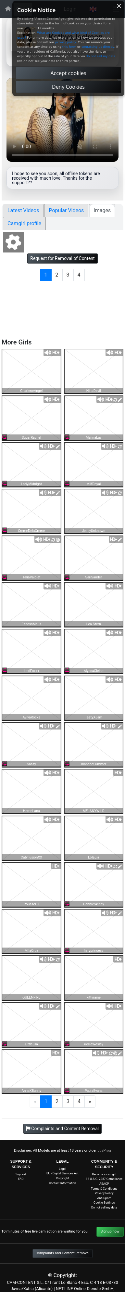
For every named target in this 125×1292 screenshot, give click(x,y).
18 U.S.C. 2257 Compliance (104, 1179)
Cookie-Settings (104, 1202)
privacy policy (65, 42)
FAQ (21, 1179)
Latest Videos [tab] (23, 210)
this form (69, 47)
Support (21, 1174)
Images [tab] (102, 210)
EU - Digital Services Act (62, 1173)
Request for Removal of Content (62, 258)
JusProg (104, 1150)
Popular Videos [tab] (66, 210)
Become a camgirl (104, 1174)
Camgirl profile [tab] (24, 223)
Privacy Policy (104, 1193)
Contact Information (62, 1183)
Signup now (110, 1231)
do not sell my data (101, 56)
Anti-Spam (104, 1198)
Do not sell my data (104, 1207)
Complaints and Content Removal (62, 1253)
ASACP (104, 1183)
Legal (62, 1168)
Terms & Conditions (104, 1188)
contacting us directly (97, 47)
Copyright (62, 1178)
